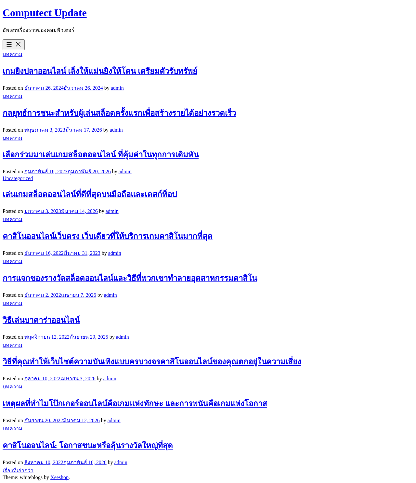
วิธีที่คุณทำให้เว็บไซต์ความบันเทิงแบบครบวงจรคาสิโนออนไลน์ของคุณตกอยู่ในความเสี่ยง (152, 362)
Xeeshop (59, 477)
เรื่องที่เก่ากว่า (18, 470)
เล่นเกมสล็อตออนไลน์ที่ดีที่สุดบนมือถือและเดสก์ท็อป (90, 194)
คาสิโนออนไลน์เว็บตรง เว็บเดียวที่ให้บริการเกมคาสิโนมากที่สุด (108, 236)
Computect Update (45, 13)
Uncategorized (18, 178)
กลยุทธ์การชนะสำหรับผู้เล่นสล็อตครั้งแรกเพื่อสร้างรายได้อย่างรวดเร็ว (119, 113)
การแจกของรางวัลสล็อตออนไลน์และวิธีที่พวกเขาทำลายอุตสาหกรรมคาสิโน (130, 278)
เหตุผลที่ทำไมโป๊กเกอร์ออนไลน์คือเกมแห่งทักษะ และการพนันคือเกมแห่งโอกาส (135, 403)
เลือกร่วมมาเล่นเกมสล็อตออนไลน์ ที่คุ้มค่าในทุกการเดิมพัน (101, 154)
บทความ (12, 54)
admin (117, 88)
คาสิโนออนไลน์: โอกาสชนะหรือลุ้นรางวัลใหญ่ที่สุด (88, 445)
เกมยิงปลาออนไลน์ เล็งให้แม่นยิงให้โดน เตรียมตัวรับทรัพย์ (100, 71)
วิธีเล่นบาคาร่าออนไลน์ (41, 320)
